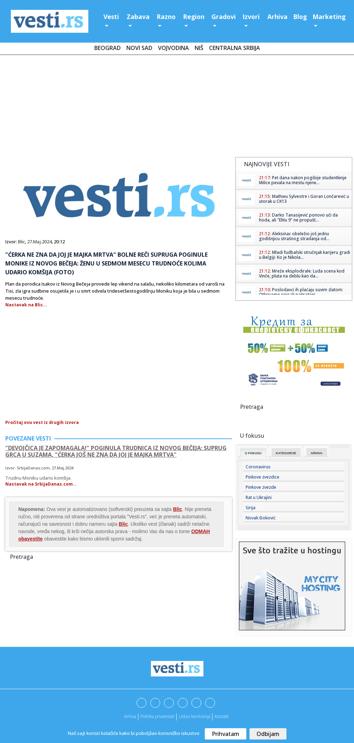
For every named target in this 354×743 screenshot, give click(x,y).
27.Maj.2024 (39, 241)
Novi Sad (139, 48)
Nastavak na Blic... (26, 305)
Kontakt (222, 716)
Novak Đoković (261, 518)
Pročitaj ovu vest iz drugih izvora (42, 422)
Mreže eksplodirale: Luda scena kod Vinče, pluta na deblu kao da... (301, 273)
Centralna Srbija (234, 48)
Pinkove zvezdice (262, 477)
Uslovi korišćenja (194, 716)
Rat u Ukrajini (259, 497)
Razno (166, 16)
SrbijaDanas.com (33, 467)
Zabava (138, 16)
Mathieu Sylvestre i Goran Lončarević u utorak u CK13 (304, 198)
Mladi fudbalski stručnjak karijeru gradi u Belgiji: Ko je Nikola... (304, 254)
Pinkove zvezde (261, 487)
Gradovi (223, 16)
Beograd (107, 48)
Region (193, 16)
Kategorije (286, 453)
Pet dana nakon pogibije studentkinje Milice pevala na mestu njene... (303, 180)
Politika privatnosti (157, 716)
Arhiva (277, 16)
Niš (199, 48)
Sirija (250, 508)
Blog (300, 16)
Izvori (251, 16)
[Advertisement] (177, 107)
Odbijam (268, 734)
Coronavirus (258, 467)
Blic (21, 241)
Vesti (111, 16)
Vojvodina (173, 48)
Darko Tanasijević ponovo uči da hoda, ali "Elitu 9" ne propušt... (298, 217)
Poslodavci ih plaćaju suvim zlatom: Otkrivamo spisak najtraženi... (301, 292)
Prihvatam (225, 734)
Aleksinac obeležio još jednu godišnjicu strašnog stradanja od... (294, 236)
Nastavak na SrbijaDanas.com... (41, 484)
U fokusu (253, 453)
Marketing (329, 16)
